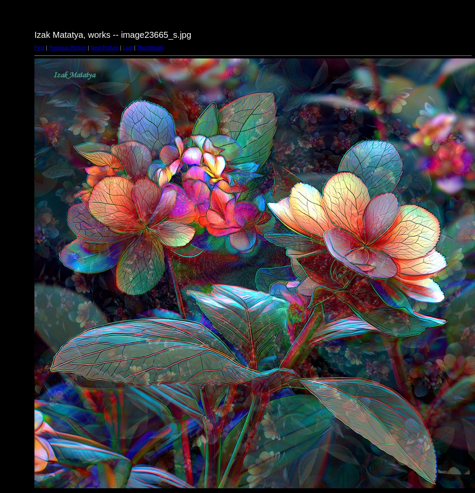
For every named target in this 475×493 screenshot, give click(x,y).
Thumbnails (150, 48)
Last (128, 48)
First (39, 48)
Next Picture (104, 48)
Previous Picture (67, 48)
